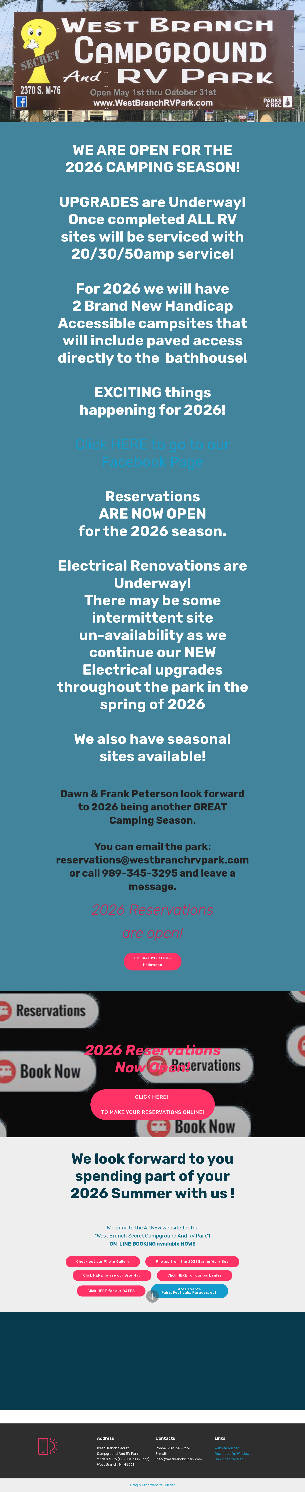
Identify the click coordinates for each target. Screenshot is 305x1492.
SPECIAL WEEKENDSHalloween (152, 961)
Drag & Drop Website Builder (152, 1485)
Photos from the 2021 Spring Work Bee (192, 1262)
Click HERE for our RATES (111, 1291)
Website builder (227, 1448)
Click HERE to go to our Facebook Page (152, 453)
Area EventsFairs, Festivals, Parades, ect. (190, 1291)
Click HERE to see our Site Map (112, 1275)
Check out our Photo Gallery (102, 1262)
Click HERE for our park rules (195, 1275)
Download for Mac (229, 1459)
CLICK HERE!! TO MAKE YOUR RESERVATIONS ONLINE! (152, 1104)
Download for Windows (233, 1454)
